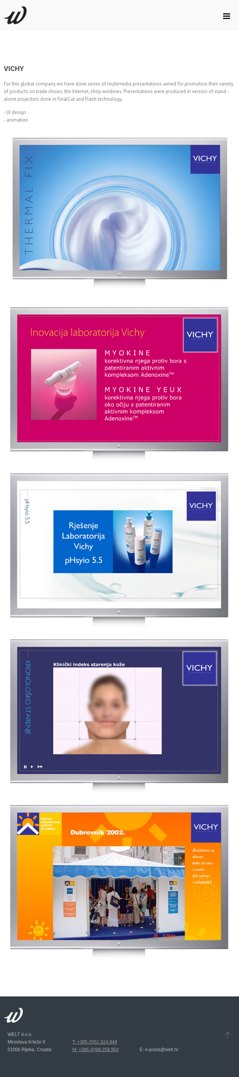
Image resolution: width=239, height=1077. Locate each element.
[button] (226, 16)
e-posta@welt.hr (162, 1049)
